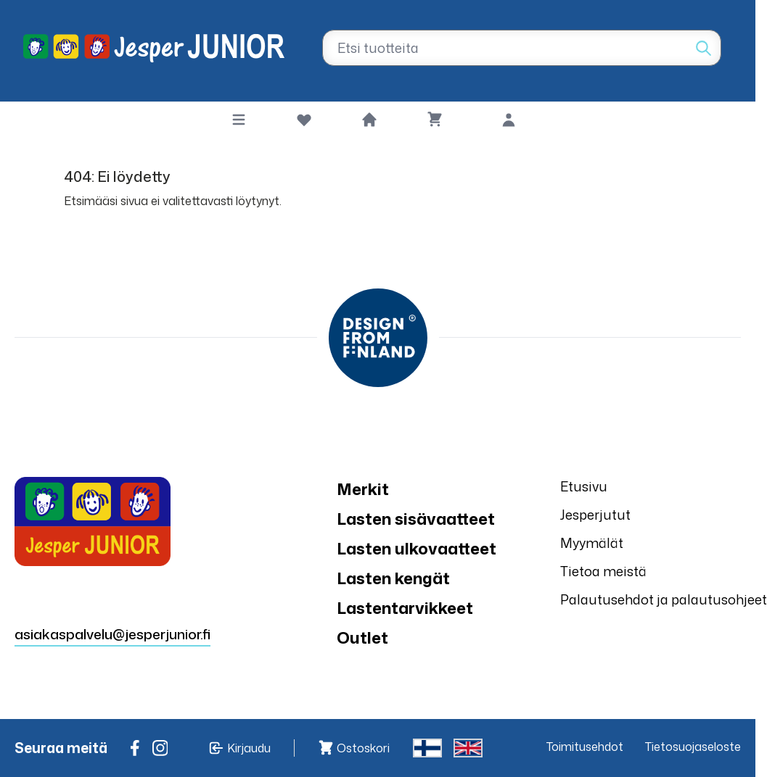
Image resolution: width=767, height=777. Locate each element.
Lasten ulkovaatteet (416, 548)
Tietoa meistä (603, 571)
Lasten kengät (393, 578)
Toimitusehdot (584, 747)
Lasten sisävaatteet (416, 518)
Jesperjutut (595, 514)
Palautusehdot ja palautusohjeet (663, 599)
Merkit (363, 489)
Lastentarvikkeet (405, 608)
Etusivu (583, 486)
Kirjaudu (249, 748)
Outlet (362, 637)
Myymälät (591, 542)
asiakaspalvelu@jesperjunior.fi (112, 634)
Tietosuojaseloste (693, 747)
